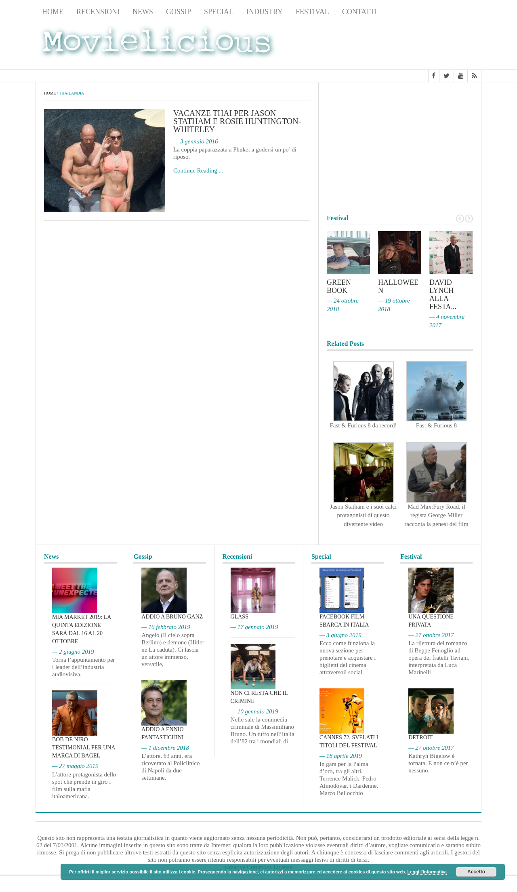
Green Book (339, 286)
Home (52, 12)
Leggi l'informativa (427, 871)
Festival (312, 12)
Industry (264, 12)
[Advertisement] (416, 45)
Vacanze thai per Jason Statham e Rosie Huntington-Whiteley (237, 121)
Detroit (420, 737)
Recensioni (98, 12)
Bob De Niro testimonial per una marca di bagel (83, 747)
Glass (239, 617)
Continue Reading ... (198, 170)
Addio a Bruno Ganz (172, 617)
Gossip (178, 12)
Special (218, 12)
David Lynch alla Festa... (442, 294)
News (142, 12)
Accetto (476, 872)
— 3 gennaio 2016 (195, 141)
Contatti (359, 12)
